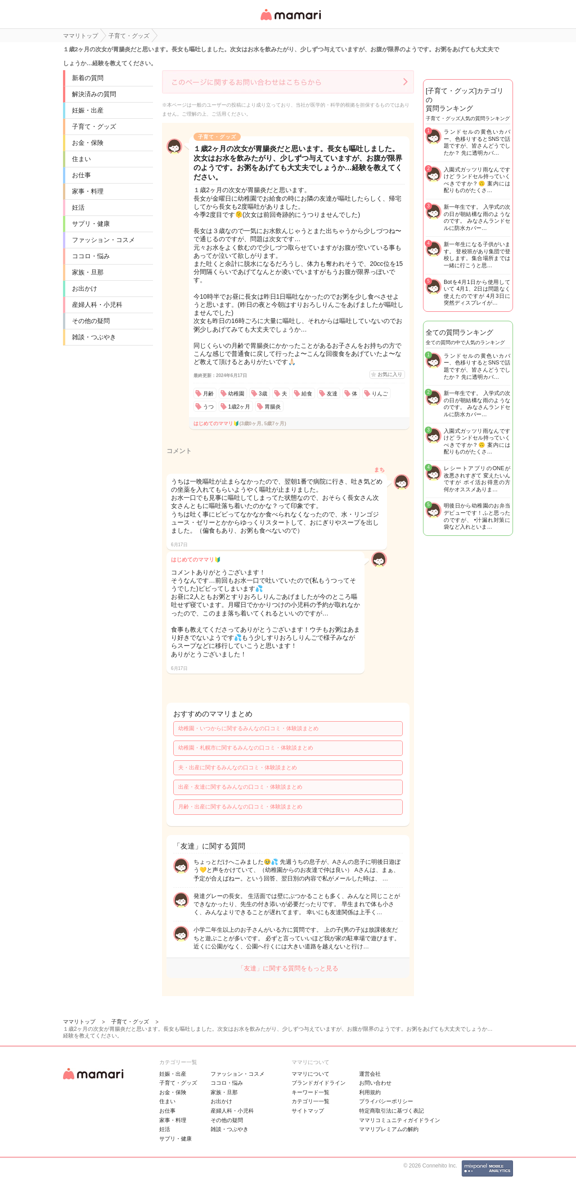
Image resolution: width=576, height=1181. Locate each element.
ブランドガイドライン (319, 1083)
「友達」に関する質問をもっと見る (288, 968)
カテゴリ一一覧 (310, 1101)
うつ (208, 407)
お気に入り (390, 374)
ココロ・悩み (91, 256)
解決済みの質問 (94, 94)
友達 (332, 394)
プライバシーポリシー (386, 1101)
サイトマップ (308, 1111)
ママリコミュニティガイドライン (399, 1120)
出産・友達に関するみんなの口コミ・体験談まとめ (240, 787)
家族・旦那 (88, 272)
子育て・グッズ (94, 126)
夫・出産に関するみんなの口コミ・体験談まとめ (237, 767)
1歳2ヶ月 (239, 407)
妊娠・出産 (88, 110)
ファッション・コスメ (103, 239)
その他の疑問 (91, 320)
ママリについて (310, 1074)
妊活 (78, 207)
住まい (81, 158)
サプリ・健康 (91, 223)
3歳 (263, 394)
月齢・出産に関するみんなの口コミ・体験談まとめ (240, 807)
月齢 (208, 394)
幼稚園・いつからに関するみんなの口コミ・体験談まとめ (248, 728)
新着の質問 (88, 77)
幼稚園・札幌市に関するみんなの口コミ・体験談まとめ (245, 748)
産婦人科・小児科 (97, 304)
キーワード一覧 (310, 1092)
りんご (380, 394)
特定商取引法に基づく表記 (391, 1111)
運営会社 (370, 1074)
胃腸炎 (273, 407)
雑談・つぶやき (94, 337)
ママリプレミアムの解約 (388, 1129)
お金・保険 (88, 142)
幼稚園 (236, 394)
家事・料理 (88, 191)
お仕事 (81, 175)
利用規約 (370, 1092)
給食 (307, 394)
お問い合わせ (375, 1083)
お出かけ (84, 288)
